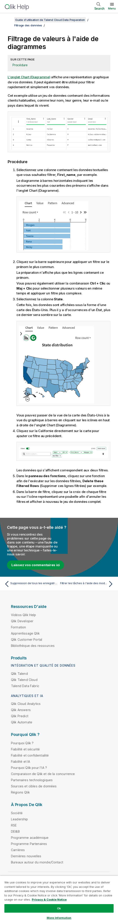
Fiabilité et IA (20, 761)
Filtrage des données (28, 25)
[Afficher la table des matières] (8, 20)
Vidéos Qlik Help (23, 615)
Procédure (20, 65)
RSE (14, 825)
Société (17, 813)
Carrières (18, 850)
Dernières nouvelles (26, 856)
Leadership (19, 819)
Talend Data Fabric (25, 686)
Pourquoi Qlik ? (22, 743)
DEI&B (15, 831)
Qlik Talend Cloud (24, 680)
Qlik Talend (19, 673)
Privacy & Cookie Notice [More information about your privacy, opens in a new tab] (49, 899)
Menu (112, 8)
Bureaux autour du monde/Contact (37, 862)
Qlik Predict (19, 716)
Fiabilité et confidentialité (30, 755)
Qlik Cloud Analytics (26, 704)
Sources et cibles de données (34, 786)
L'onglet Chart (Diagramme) (29, 77)
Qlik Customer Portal (26, 639)
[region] (59, 899)
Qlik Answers (21, 710)
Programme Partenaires (29, 844)
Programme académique (29, 837)
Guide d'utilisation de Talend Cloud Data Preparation (50, 20)
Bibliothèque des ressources (33, 646)
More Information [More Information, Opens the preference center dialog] (59, 917)
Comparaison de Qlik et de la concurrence (43, 774)
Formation (18, 627)
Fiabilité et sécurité (25, 749)
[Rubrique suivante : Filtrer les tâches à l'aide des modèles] (87, 584)
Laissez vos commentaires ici (35, 565)
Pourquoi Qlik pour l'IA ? (29, 768)
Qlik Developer (22, 621)
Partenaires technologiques (32, 780)
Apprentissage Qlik (25, 633)
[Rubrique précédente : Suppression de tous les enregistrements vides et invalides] (30, 584)
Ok (59, 908)
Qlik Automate (21, 722)
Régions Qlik (20, 792)
